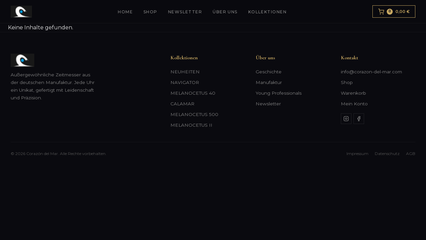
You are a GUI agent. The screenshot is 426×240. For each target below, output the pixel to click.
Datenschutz (387, 153)
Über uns (225, 11)
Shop (150, 11)
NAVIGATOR (184, 82)
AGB (410, 153)
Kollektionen (267, 11)
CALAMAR (182, 103)
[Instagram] (346, 118)
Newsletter (185, 11)
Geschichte (269, 71)
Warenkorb (353, 93)
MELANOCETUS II (191, 125)
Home (125, 11)
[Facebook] (358, 118)
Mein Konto (354, 103)
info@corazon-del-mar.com (371, 71)
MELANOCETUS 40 (192, 93)
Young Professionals (279, 93)
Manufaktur (269, 82)
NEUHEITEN (185, 71)
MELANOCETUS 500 (194, 114)
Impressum (357, 153)
